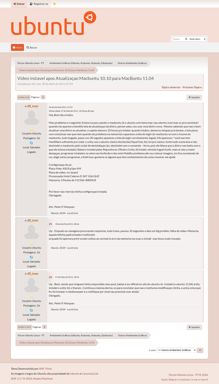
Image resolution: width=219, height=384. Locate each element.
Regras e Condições (179, 379)
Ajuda (164, 379)
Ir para (152, 350)
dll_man (32, 106)
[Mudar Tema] (54, 4)
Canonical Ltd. (90, 373)
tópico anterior (171, 87)
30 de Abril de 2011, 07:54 (61, 107)
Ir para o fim (23, 97)
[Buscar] (186, 39)
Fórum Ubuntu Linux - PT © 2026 (188, 374)
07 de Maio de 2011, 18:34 (67, 277)
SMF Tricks (45, 368)
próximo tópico (192, 87)
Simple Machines (43, 378)
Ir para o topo (24, 327)
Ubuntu (74, 373)
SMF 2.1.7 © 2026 (21, 378)
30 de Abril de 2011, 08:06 (67, 224)
